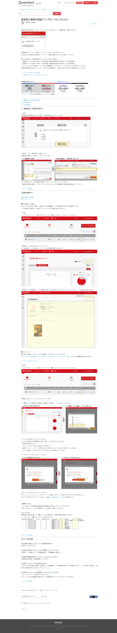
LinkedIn (96, 597)
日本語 (59, 2)
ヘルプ (38, 4)
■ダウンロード (25, 199)
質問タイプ (55, 30)
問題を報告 (84, 626)
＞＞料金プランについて (62, 81)
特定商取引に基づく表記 (45, 626)
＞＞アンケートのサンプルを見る (31, 72)
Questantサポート (56, 497)
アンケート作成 (42, 9)
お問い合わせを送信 (69, 2)
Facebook (91, 597)
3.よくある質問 (25, 104)
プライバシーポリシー (56, 626)
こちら (48, 568)
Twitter (93, 597)
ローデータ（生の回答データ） (31, 356)
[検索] (36, 13)
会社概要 (32, 626)
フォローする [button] (93, 23)
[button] (42, 596)
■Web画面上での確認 (27, 197)
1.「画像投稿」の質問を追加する (30, 100)
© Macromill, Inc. (58, 628)
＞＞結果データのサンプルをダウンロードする (34, 75)
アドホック (25, 94)
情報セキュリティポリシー (68, 626)
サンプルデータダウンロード (29, 361)
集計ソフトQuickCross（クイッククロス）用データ (57, 356)
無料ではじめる (90, 3)
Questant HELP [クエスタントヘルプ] (29, 9)
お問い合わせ (78, 626)
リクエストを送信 (40, 603)
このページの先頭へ (27, 189)
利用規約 (37, 626)
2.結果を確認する (26, 102)
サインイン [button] (79, 2)
